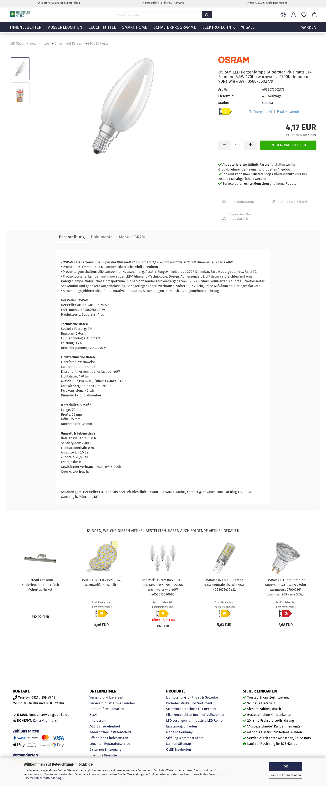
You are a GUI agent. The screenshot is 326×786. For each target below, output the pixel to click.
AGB (92, 726)
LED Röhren (216, 720)
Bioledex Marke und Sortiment (189, 703)
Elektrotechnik (218, 30)
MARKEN (308, 30)
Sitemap (184, 744)
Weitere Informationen (286, 775)
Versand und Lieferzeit (106, 697)
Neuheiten (183, 749)
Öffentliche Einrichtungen (108, 738)
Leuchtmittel (102, 30)
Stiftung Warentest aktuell (186, 738)
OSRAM (267, 103)
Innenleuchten (26, 30)
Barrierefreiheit (108, 726)
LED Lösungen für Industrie (186, 720)
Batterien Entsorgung (105, 749)
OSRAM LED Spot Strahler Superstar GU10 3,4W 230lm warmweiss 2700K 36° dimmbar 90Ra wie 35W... (285, 587)
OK (286, 766)
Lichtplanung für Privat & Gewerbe (192, 697)
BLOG (93, 715)
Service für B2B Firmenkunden (112, 703)
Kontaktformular (45, 720)
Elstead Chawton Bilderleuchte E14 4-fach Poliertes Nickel (40, 585)
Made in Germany (179, 732)
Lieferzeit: (226, 96)
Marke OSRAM (132, 236)
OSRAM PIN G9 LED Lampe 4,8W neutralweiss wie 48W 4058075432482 (224, 585)
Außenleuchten (65, 30)
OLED (170, 749)
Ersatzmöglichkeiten (181, 726)
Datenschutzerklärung (47, 778)
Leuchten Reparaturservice (109, 744)
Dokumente (102, 236)
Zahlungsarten (26, 731)
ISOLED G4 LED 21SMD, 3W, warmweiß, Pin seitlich (101, 582)
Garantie (110, 755)
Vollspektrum (216, 715)
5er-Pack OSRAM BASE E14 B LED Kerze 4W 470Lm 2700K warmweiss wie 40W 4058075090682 (163, 587)
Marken (171, 744)
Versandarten (25, 755)
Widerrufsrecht (100, 732)
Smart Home (134, 30)
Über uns (96, 755)
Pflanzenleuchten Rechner (185, 715)
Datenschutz (122, 732)
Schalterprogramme (174, 30)
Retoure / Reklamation (106, 709)
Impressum (97, 720)
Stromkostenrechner (181, 709)
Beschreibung (72, 236)
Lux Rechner (207, 709)
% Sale (248, 30)
